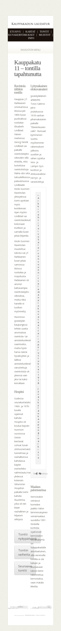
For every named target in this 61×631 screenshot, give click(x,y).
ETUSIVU (15, 31)
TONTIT (44, 31)
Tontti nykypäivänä (27, 536)
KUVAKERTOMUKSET (21, 34)
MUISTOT (44, 34)
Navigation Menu (29, 49)
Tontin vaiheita (24, 552)
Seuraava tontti (25, 568)
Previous (42, 473)
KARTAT (30, 31)
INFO (31, 38)
